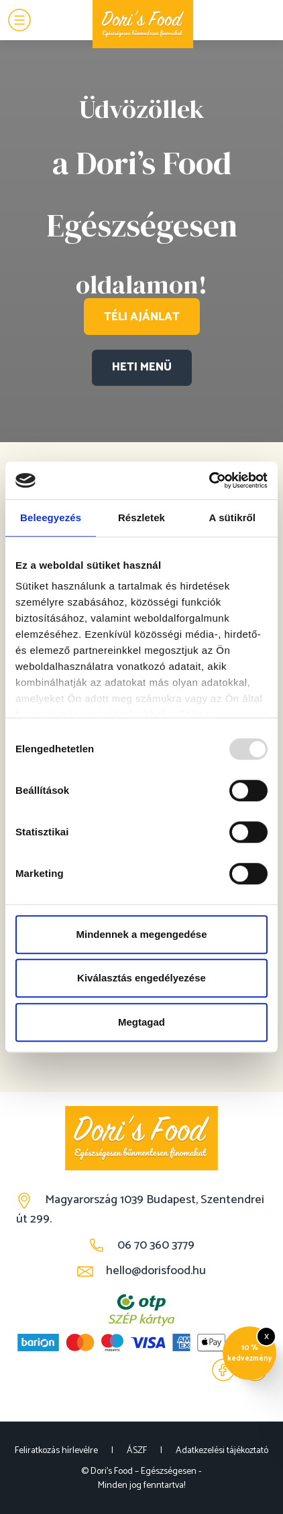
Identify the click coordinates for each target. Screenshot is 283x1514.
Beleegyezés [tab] (50, 517)
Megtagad (141, 1022)
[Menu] (19, 20)
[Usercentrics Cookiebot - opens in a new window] (209, 480)
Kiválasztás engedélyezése (141, 977)
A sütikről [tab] (232, 517)
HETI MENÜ (142, 367)
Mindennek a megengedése (141, 934)
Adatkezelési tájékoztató (222, 1451)
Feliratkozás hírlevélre (56, 1451)
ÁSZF (137, 1451)
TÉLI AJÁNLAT (142, 316)
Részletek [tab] (141, 517)
